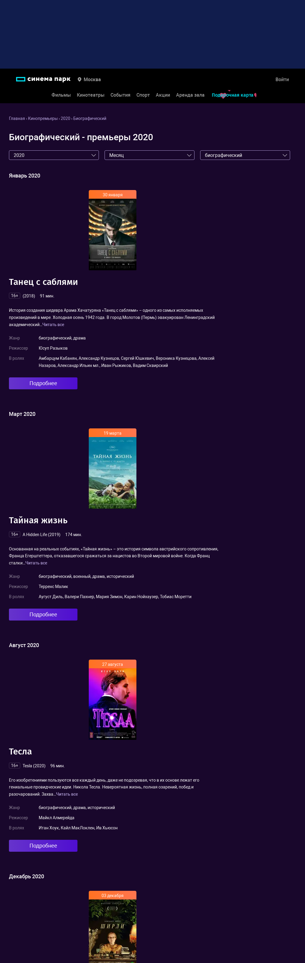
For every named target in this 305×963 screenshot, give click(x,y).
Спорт (143, 95)
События (120, 95)
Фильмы (61, 95)
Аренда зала (190, 95)
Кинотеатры (91, 95)
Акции (163, 95)
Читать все (53, 324)
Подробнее (43, 383)
